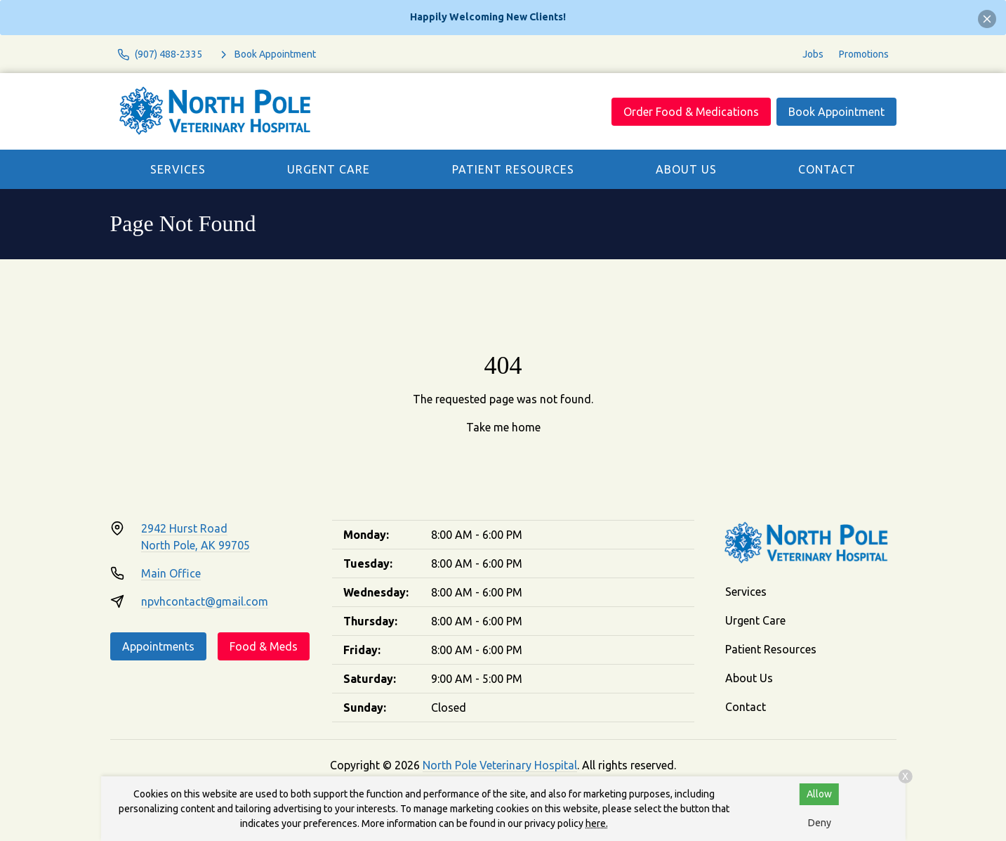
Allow (819, 794)
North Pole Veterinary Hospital (500, 765)
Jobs (812, 54)
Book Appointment (836, 111)
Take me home (503, 427)
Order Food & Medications (691, 111)
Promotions (864, 54)
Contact (827, 169)
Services (178, 169)
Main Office (171, 573)
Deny (819, 822)
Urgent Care (328, 169)
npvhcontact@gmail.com (204, 601)
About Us (686, 169)
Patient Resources (513, 169)
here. (596, 823)
